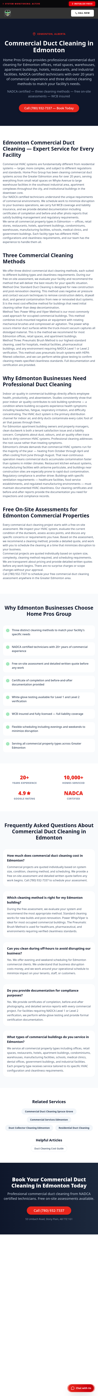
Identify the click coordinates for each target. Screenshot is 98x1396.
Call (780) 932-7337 (49, 1210)
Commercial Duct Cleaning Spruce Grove (49, 1111)
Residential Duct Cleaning (74, 1127)
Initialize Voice (82, 4)
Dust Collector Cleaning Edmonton (29, 1127)
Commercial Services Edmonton (49, 1119)
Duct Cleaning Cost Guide (49, 1148)
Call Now (82, 13)
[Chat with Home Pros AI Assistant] (81, 1388)
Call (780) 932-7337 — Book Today (49, 108)
